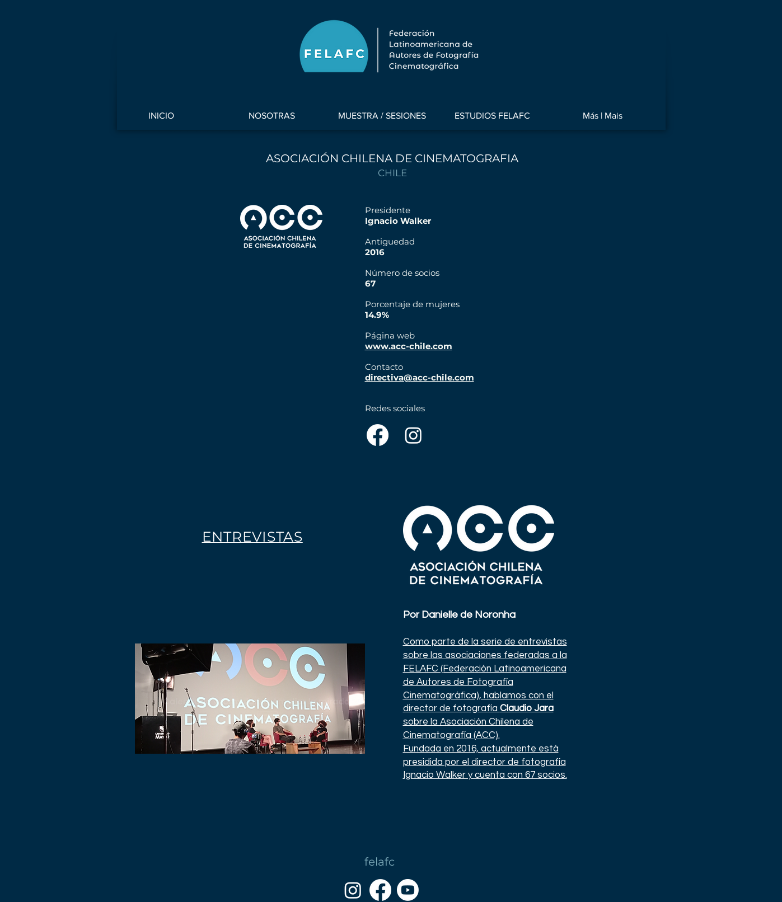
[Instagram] (413, 435)
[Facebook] (377, 435)
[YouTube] (408, 890)
